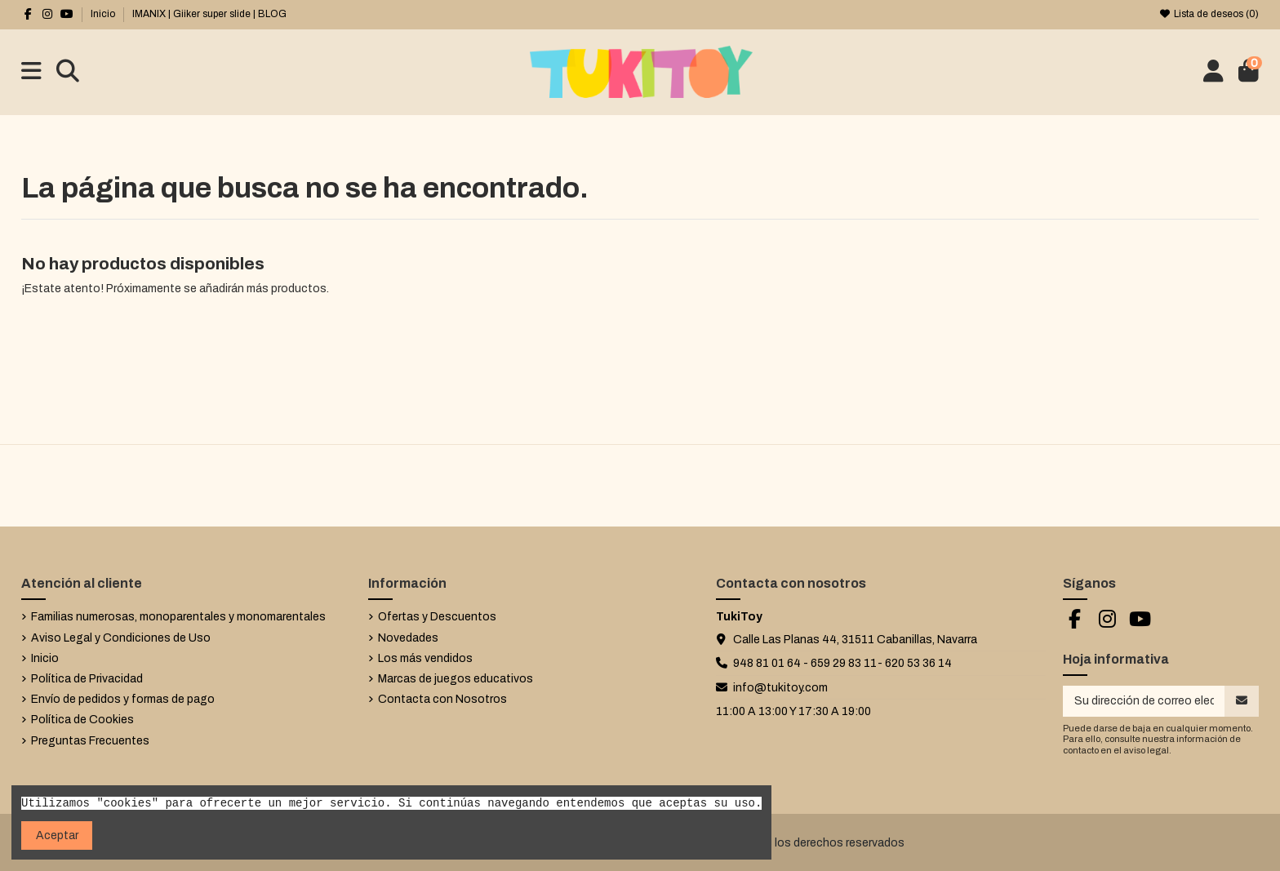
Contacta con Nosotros (442, 699)
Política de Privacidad (87, 679)
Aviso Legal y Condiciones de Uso (121, 638)
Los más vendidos (425, 658)
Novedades (408, 638)
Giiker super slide (212, 14)
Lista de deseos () (1209, 14)
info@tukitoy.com (780, 688)
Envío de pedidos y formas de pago (123, 699)
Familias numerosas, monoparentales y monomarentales (178, 617)
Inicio (103, 14)
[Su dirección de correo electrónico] (1144, 701)
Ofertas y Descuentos (437, 617)
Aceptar (57, 835)
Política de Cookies (82, 719)
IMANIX (149, 14)
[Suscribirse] (1241, 701)
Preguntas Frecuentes (90, 741)
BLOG (272, 14)
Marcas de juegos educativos (455, 679)
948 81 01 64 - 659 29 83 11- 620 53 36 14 (842, 663)
